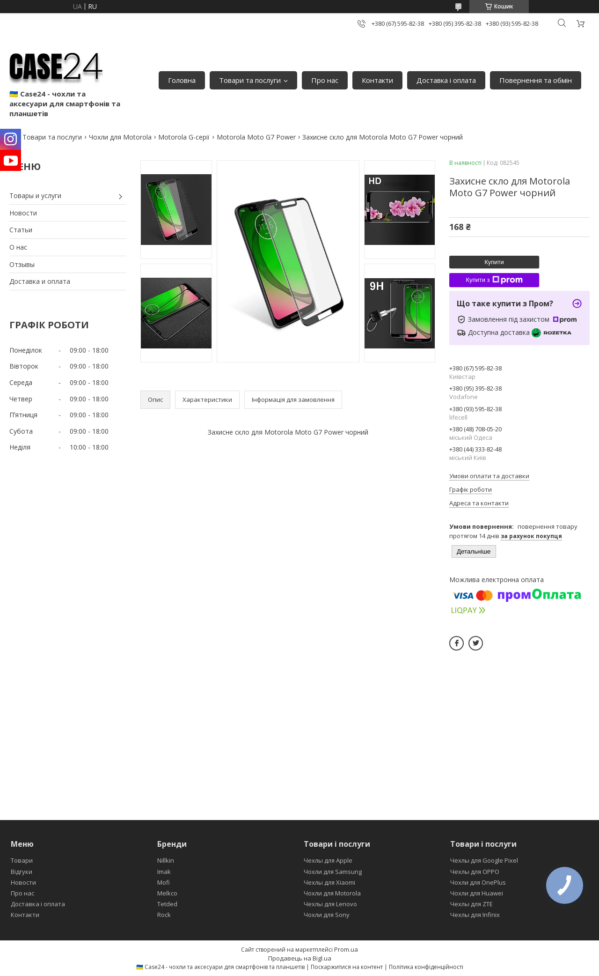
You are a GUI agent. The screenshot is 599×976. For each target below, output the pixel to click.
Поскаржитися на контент (347, 967)
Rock (164, 914)
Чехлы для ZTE (471, 904)
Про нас (324, 80)
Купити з (494, 280)
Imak (164, 871)
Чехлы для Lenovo (330, 904)
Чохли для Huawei (476, 893)
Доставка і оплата (446, 80)
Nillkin (165, 860)
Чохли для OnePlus (478, 882)
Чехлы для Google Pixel (484, 860)
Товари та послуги (250, 80)
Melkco (167, 893)
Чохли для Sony (327, 914)
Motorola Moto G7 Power (256, 137)
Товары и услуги (35, 195)
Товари (22, 860)
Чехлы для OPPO (474, 871)
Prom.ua (346, 949)
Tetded (167, 904)
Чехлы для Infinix (475, 914)
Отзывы (22, 264)
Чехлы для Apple (328, 860)
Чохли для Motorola (120, 137)
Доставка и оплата (39, 281)
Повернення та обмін (535, 80)
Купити (494, 262)
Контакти (377, 80)
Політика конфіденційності (426, 967)
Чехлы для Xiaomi (329, 882)
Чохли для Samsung (333, 871)
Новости (23, 212)
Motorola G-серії (184, 137)
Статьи (20, 229)
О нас (18, 247)
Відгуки (21, 871)
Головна (182, 80)
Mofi (163, 882)
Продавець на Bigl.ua (299, 958)
